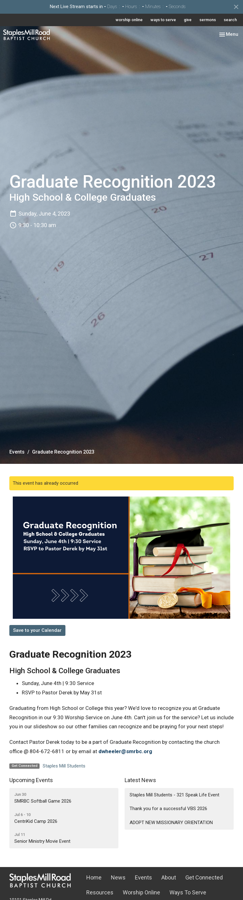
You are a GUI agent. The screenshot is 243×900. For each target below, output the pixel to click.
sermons (207, 19)
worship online (129, 19)
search (230, 19)
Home (94, 877)
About (168, 877)
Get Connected (204, 877)
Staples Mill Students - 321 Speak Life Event (174, 795)
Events (17, 452)
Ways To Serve (187, 892)
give (188, 19)
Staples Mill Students (64, 766)
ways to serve (163, 19)
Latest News (140, 780)
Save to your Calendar (37, 630)
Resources (99, 892)
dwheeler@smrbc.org (125, 751)
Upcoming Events (31, 780)
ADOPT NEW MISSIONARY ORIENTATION (171, 822)
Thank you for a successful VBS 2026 (168, 808)
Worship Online (141, 892)
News (118, 877)
